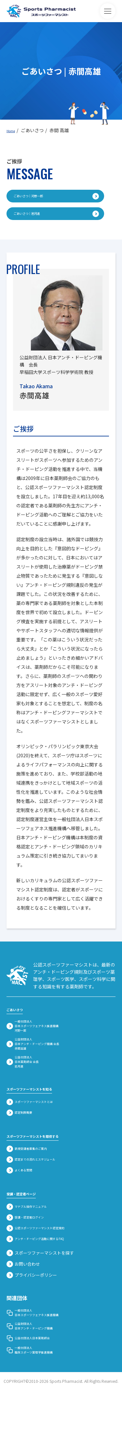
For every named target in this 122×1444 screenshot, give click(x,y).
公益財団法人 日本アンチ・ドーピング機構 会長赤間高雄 (45, 1062)
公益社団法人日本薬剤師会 (38, 1386)
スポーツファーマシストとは (40, 1132)
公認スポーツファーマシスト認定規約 (49, 1264)
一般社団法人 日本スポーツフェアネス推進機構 (45, 1352)
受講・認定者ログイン (33, 1252)
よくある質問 (24, 1204)
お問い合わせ (23, 1301)
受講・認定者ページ (30, 1227)
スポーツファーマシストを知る (43, 1118)
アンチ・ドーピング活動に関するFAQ (49, 1275)
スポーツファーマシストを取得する (48, 1167)
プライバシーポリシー (32, 1312)
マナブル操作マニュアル (36, 1241)
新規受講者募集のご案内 (36, 1181)
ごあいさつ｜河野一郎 (56, 197)
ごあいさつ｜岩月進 (56, 217)
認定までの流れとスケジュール (42, 1192)
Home (13, 130)
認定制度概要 (24, 1144)
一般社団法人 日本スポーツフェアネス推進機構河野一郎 (45, 1036)
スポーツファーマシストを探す (40, 1290)
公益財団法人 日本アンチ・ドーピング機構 (40, 1371)
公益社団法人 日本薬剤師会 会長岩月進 (29, 1088)
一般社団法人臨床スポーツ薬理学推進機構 (40, 1402)
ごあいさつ (20, 1015)
